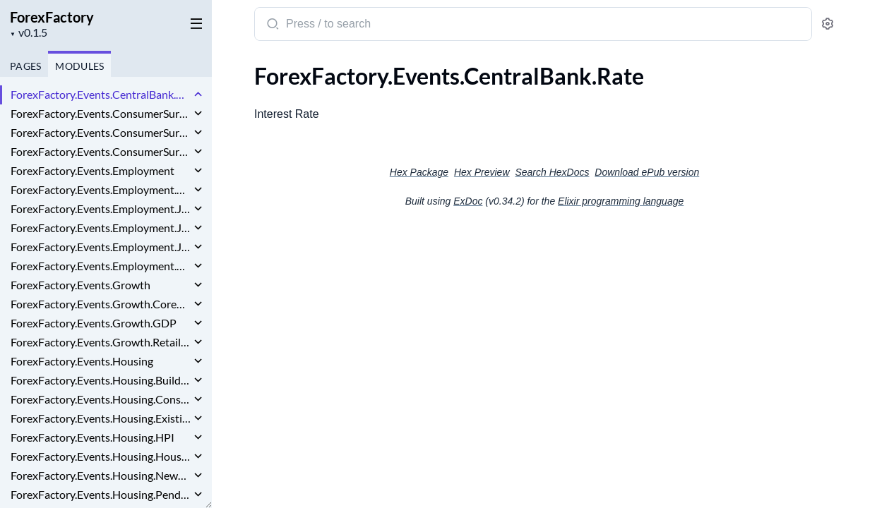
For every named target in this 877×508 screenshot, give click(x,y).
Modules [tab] (79, 66)
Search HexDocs (552, 172)
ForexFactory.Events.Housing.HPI (92, 437)
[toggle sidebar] (193, 22)
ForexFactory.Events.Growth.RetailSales (101, 342)
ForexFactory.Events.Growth (80, 284)
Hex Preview (482, 172)
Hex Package (419, 172)
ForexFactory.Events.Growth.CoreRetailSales (101, 303)
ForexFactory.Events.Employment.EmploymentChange (101, 189)
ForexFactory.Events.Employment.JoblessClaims (101, 246)
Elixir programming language (621, 201)
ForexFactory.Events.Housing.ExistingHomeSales (101, 418)
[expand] (198, 94)
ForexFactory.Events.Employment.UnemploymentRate (101, 265)
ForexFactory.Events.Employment (92, 170)
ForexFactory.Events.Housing (82, 361)
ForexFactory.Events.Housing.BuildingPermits (101, 380)
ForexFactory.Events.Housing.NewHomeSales (101, 475)
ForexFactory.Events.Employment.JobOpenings (101, 227)
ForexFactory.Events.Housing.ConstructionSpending (101, 399)
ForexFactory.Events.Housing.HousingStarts (101, 456)
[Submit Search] (271, 25)
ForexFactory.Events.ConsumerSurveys (101, 113)
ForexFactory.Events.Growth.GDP (94, 322)
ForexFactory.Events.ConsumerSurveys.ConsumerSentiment (101, 132)
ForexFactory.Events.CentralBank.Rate (101, 94)
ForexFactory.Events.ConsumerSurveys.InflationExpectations (101, 151)
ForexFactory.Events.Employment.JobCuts (101, 208)
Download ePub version (647, 172)
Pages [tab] (25, 66)
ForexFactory (52, 16)
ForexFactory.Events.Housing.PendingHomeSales (101, 494)
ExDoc (467, 201)
